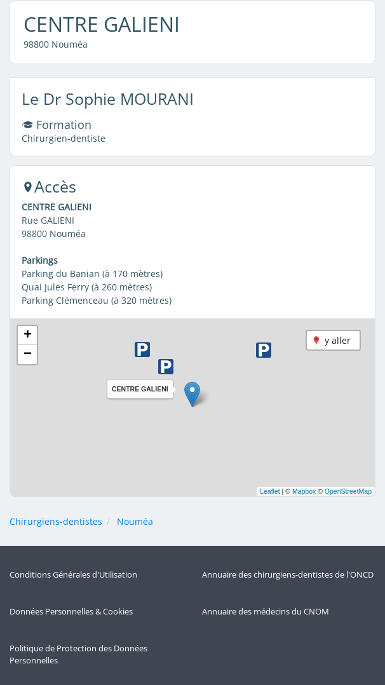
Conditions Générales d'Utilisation (73, 574)
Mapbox (304, 491)
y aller (338, 340)
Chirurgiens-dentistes (56, 521)
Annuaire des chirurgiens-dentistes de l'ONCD (288, 574)
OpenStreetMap (348, 491)
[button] (192, 394)
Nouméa (135, 521)
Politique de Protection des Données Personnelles (78, 654)
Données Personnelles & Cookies (71, 611)
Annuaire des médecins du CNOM (265, 611)
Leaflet (270, 491)
